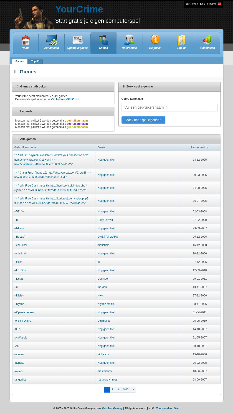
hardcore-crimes (107, 379)
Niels (101, 295)
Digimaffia (104, 320)
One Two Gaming (112, 408)
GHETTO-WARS (108, 236)
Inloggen (211, 3)
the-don (102, 287)
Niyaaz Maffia (106, 304)
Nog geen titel (106, 159)
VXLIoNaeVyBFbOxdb (65, 99)
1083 (125, 389)
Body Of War (105, 219)
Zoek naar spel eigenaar (143, 120)
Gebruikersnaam (132, 98)
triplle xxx (103, 354)
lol (99, 262)
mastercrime (105, 371)
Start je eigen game (195, 3)
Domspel (103, 278)
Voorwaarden (164, 408)
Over (177, 408)
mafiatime (103, 245)
